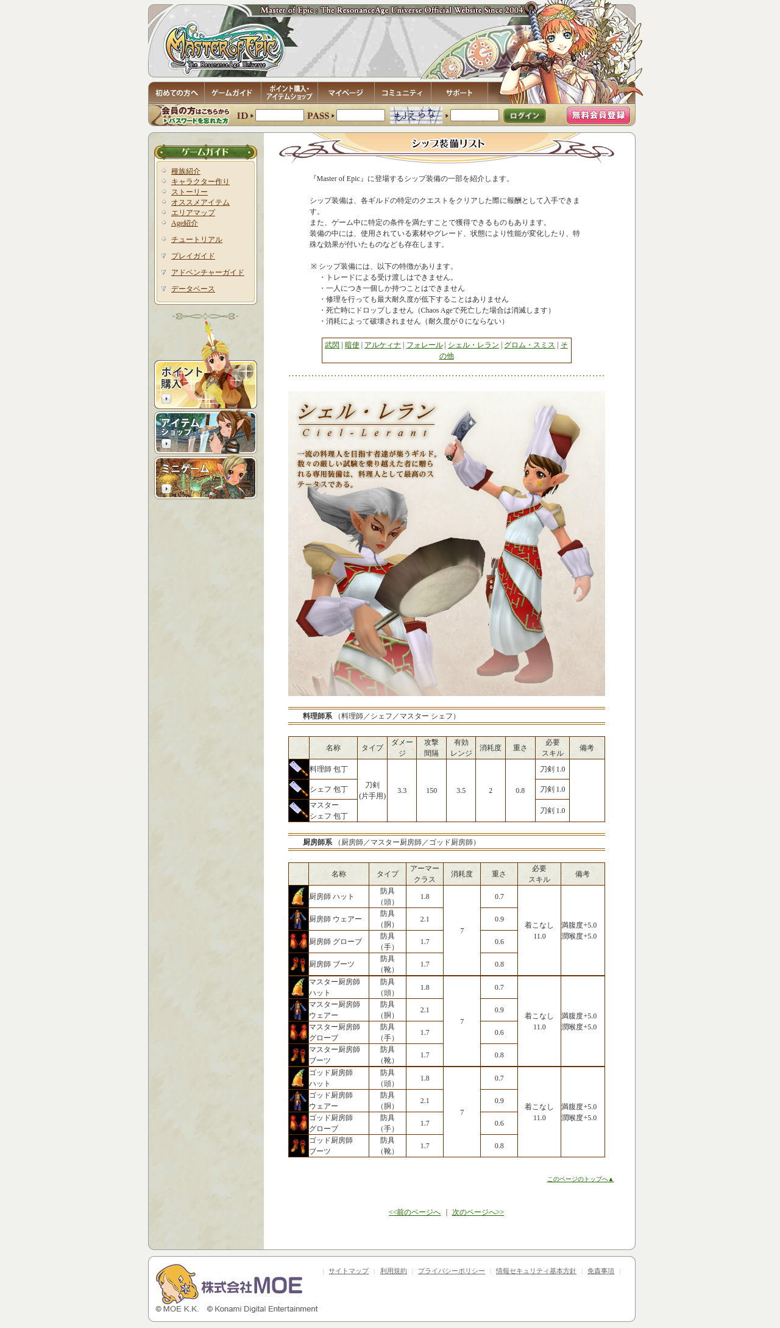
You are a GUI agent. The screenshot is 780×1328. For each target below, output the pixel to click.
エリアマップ (193, 212)
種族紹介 (185, 171)
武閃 (332, 345)
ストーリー (189, 192)
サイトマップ (348, 1270)
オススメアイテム (200, 202)
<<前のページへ (415, 1212)
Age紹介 (184, 223)
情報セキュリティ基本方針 (536, 1270)
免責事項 (600, 1270)
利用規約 (393, 1270)
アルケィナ (382, 345)
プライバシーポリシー (451, 1270)
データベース (193, 289)
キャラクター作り (200, 181)
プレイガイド (193, 256)
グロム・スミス (529, 345)
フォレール (424, 345)
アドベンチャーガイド (207, 272)
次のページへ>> (478, 1212)
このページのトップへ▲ (580, 1179)
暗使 (352, 345)
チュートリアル (196, 239)
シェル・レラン (473, 345)
